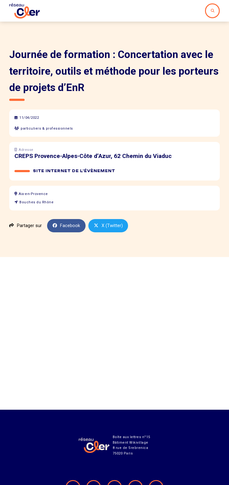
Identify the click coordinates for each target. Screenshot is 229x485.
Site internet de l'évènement (74, 171)
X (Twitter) (108, 225)
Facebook (66, 225)
